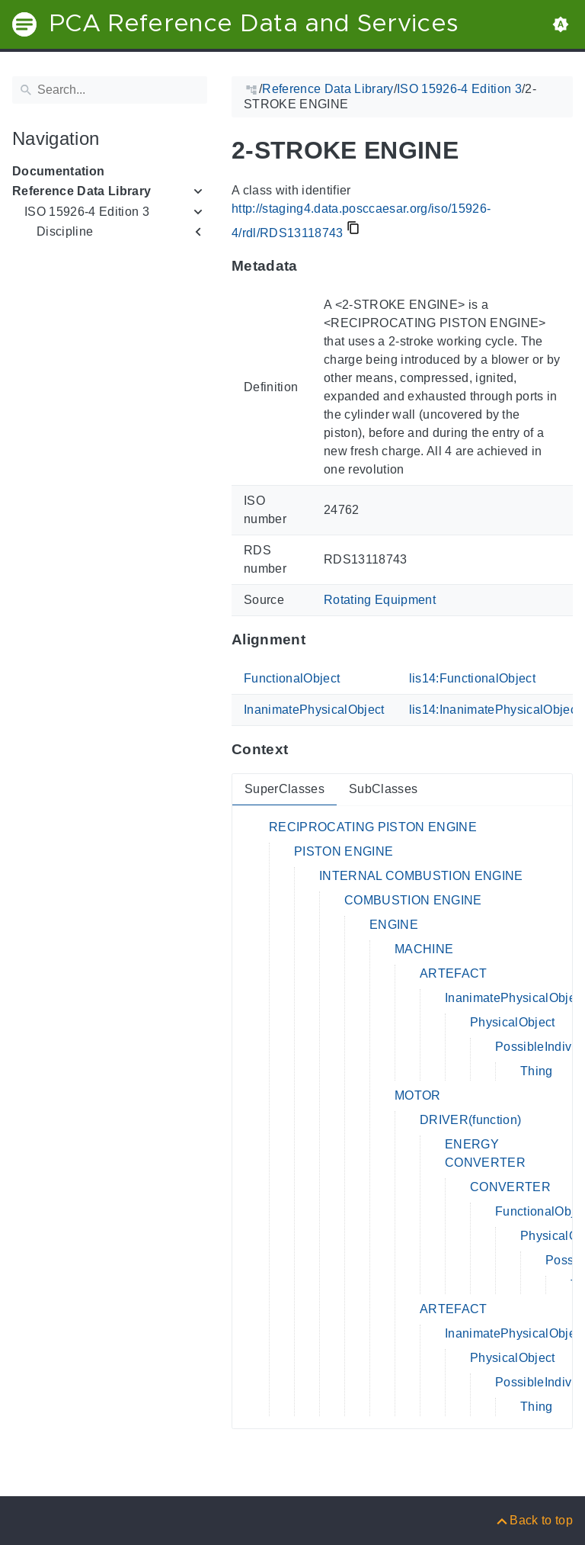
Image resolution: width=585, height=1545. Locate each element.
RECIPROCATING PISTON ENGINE (373, 827)
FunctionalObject (292, 678)
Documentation (58, 171)
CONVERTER (510, 1186)
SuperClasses (284, 788)
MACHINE (424, 949)
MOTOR (418, 1095)
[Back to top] (533, 1520)
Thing (536, 1071)
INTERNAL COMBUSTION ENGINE (421, 875)
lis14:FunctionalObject (472, 678)
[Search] (109, 90)
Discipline (65, 231)
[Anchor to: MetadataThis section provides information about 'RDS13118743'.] (312, 266)
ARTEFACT (454, 973)
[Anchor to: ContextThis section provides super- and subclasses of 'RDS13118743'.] (303, 749)
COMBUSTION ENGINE (413, 900)
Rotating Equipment (380, 599)
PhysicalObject (512, 1022)
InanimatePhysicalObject (314, 709)
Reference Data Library (81, 191)
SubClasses (383, 788)
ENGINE (393, 924)
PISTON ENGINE (343, 851)
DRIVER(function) (470, 1119)
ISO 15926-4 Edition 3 (86, 211)
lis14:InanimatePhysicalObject (494, 709)
